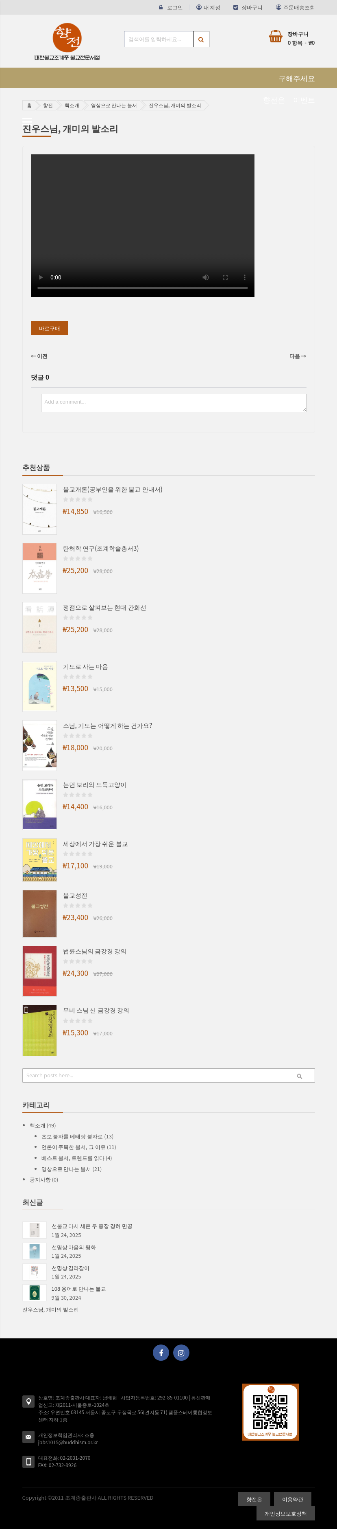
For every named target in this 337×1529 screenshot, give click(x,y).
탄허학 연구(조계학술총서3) (101, 547)
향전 (48, 104)
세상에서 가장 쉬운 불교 (95, 843)
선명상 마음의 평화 (74, 1247)
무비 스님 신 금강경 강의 (96, 1009)
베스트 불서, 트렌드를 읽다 (73, 1158)
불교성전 (75, 894)
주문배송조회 (299, 7)
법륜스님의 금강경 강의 (95, 950)
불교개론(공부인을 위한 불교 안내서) (113, 488)
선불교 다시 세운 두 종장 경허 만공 (92, 1226)
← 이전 (39, 356)
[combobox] (166, 39)
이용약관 (292, 1499)
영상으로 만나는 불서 (114, 104)
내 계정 (212, 7)
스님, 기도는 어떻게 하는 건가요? (107, 725)
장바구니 (252, 7)
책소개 (72, 104)
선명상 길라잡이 (71, 1268)
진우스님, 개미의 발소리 (50, 1309)
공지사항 (41, 1179)
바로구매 (49, 328)
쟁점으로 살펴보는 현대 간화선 (104, 606)
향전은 (274, 99)
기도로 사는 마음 (86, 665)
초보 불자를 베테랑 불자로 (72, 1136)
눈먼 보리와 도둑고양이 (95, 784)
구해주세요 (296, 77)
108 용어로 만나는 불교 (79, 1288)
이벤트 (304, 99)
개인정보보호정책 (286, 1513)
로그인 (175, 7)
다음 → (298, 356)
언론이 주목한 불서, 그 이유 (74, 1147)
